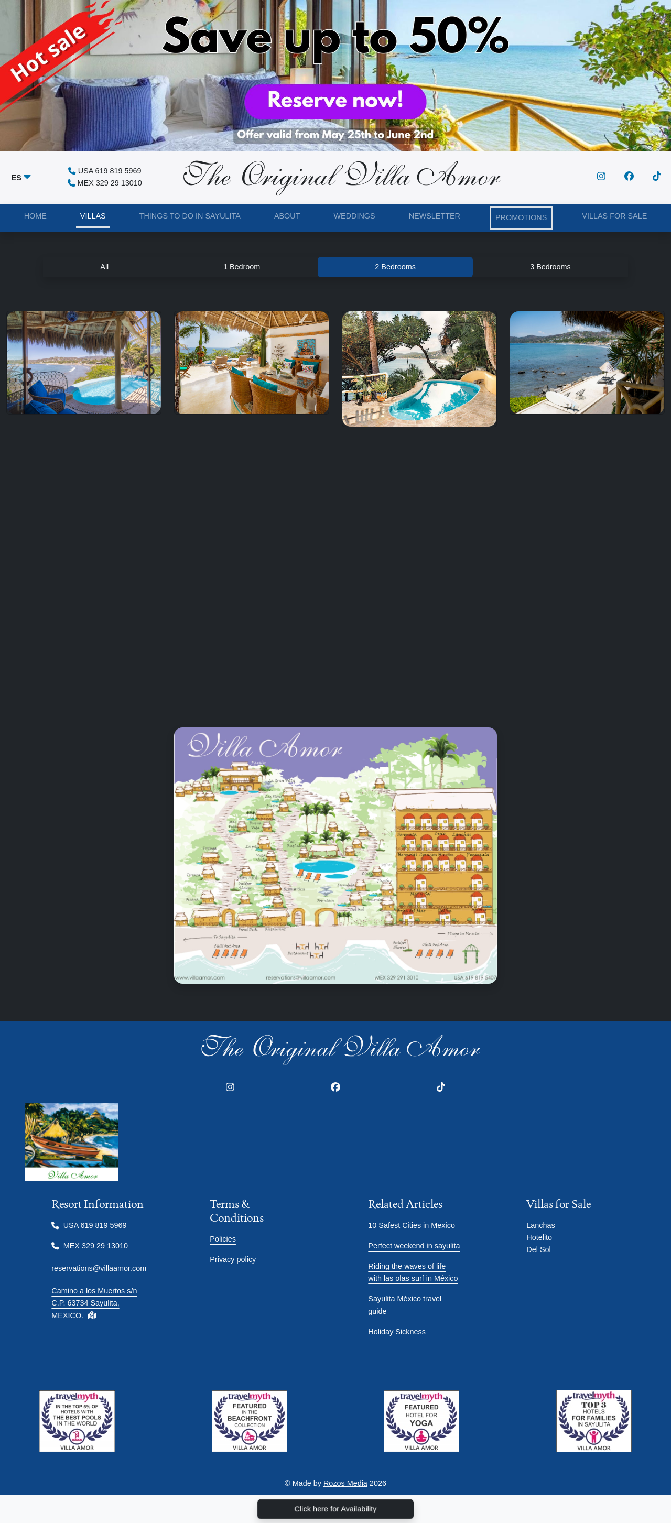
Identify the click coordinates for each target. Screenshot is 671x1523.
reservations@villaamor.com (98, 1268)
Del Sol (538, 1249)
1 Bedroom (241, 267)
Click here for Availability (335, 1509)
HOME (35, 216)
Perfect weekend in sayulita (414, 1246)
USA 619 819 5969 (104, 171)
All (104, 267)
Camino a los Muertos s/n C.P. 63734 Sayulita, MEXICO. (94, 1303)
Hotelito (539, 1237)
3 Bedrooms (550, 267)
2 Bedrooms (395, 267)
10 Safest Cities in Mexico (411, 1225)
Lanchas (540, 1225)
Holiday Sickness (397, 1332)
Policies (223, 1239)
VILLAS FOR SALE (614, 216)
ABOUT (287, 216)
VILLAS (93, 216)
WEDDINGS (354, 216)
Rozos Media (345, 1483)
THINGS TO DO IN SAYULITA (190, 216)
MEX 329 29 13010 (105, 183)
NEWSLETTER (434, 216)
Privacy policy (233, 1259)
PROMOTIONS (521, 217)
